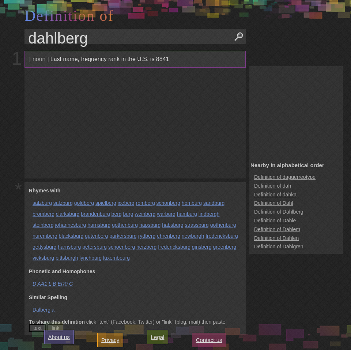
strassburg (196, 225)
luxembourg (116, 258)
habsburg (172, 225)
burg (128, 214)
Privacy (110, 340)
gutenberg (96, 236)
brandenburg (95, 214)
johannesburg (70, 225)
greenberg (224, 247)
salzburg (42, 203)
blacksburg (71, 236)
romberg (145, 203)
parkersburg (123, 236)
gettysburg (44, 247)
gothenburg (125, 225)
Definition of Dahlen (276, 238)
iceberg (126, 203)
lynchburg (90, 258)
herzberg (146, 247)
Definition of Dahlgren (278, 246)
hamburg (187, 214)
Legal (158, 337)
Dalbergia (43, 310)
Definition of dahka (275, 194)
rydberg (146, 236)
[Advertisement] (134, 123)
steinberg (43, 225)
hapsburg (150, 225)
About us (59, 337)
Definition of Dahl (273, 203)
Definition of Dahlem (277, 229)
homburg (192, 203)
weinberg (145, 214)
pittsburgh (67, 258)
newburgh (193, 236)
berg (117, 214)
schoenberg (121, 247)
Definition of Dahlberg (278, 212)
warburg (166, 214)
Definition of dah (272, 186)
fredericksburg (221, 236)
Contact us (209, 340)
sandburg (213, 203)
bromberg (43, 214)
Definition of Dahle (275, 220)
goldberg (84, 203)
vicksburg (43, 258)
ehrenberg (168, 236)
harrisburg (98, 225)
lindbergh (209, 214)
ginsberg (202, 247)
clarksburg (68, 214)
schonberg (168, 203)
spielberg (105, 203)
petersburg (94, 247)
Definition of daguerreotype (285, 177)
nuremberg (45, 236)
